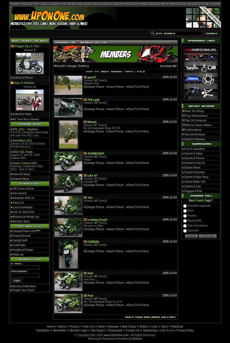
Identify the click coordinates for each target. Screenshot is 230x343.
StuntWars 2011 (22, 140)
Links (154, 326)
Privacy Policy (185, 330)
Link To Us (166, 330)
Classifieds (42, 330)
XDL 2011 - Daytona (25, 129)
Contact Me (169, 66)
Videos (62, 326)
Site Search (98, 330)
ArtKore (137, 338)
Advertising (149, 330)
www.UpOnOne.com (116, 335)
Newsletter (59, 330)
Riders (144, 326)
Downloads (115, 330)
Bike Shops (129, 326)
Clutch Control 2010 (25, 163)
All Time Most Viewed (26, 119)
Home (50, 326)
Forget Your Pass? (23, 290)
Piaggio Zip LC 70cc (27, 46)
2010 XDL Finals (23, 151)
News (101, 326)
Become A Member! (24, 286)
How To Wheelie (24, 82)
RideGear (177, 326)
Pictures (75, 326)
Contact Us (132, 330)
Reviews (113, 326)
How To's (88, 326)
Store (164, 326)
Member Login (78, 330)
